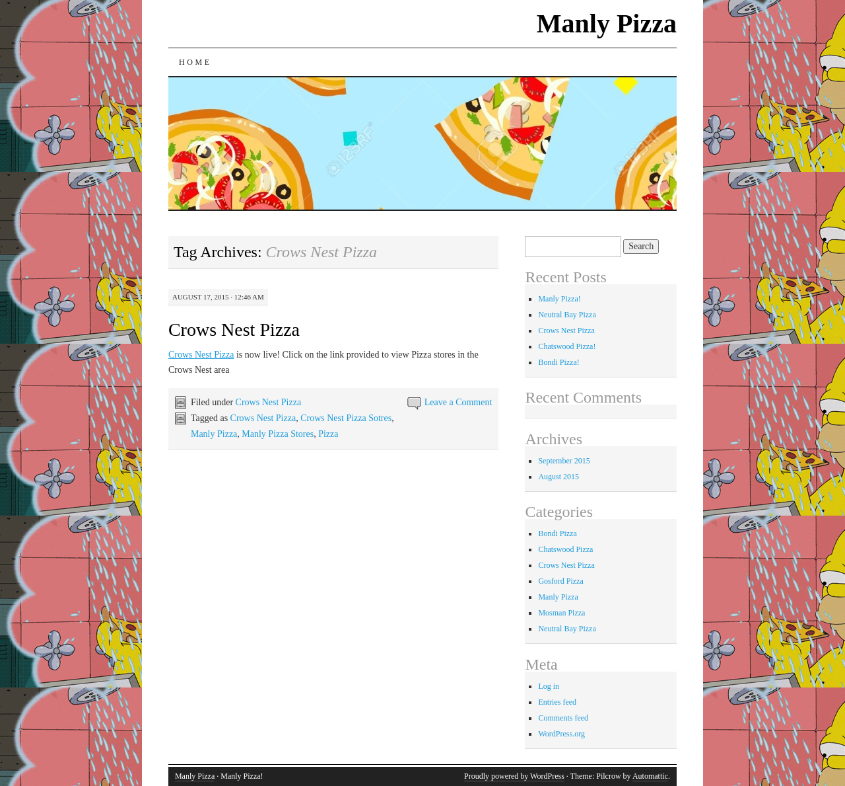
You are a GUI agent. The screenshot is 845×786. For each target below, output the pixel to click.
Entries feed (557, 702)
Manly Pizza (607, 23)
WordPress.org (561, 733)
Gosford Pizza (560, 581)
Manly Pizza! (559, 298)
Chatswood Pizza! (566, 346)
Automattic (650, 776)
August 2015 (558, 476)
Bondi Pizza (557, 533)
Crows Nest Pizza (234, 329)
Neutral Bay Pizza (566, 314)
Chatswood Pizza (565, 549)
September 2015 (564, 460)
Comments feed (563, 718)
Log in (548, 686)
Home (195, 62)
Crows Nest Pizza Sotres (345, 418)
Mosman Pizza (561, 612)
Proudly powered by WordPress (514, 776)
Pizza (328, 434)
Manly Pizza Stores (278, 434)
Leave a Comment (458, 402)
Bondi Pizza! (558, 362)
